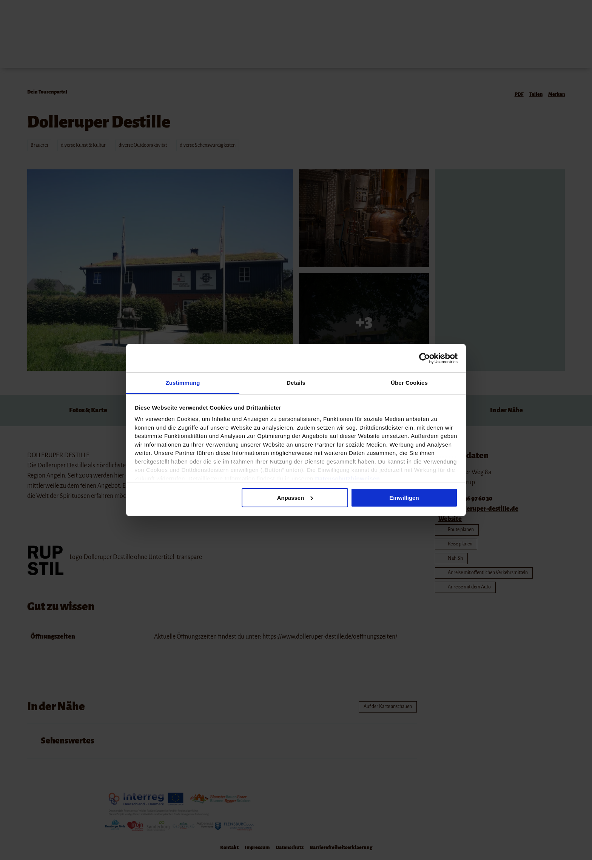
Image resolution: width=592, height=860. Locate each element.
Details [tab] (296, 382)
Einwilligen (404, 497)
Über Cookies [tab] (409, 382)
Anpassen (295, 497)
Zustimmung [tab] (183, 382)
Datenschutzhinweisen (347, 478)
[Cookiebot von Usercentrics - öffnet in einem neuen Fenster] (425, 358)
